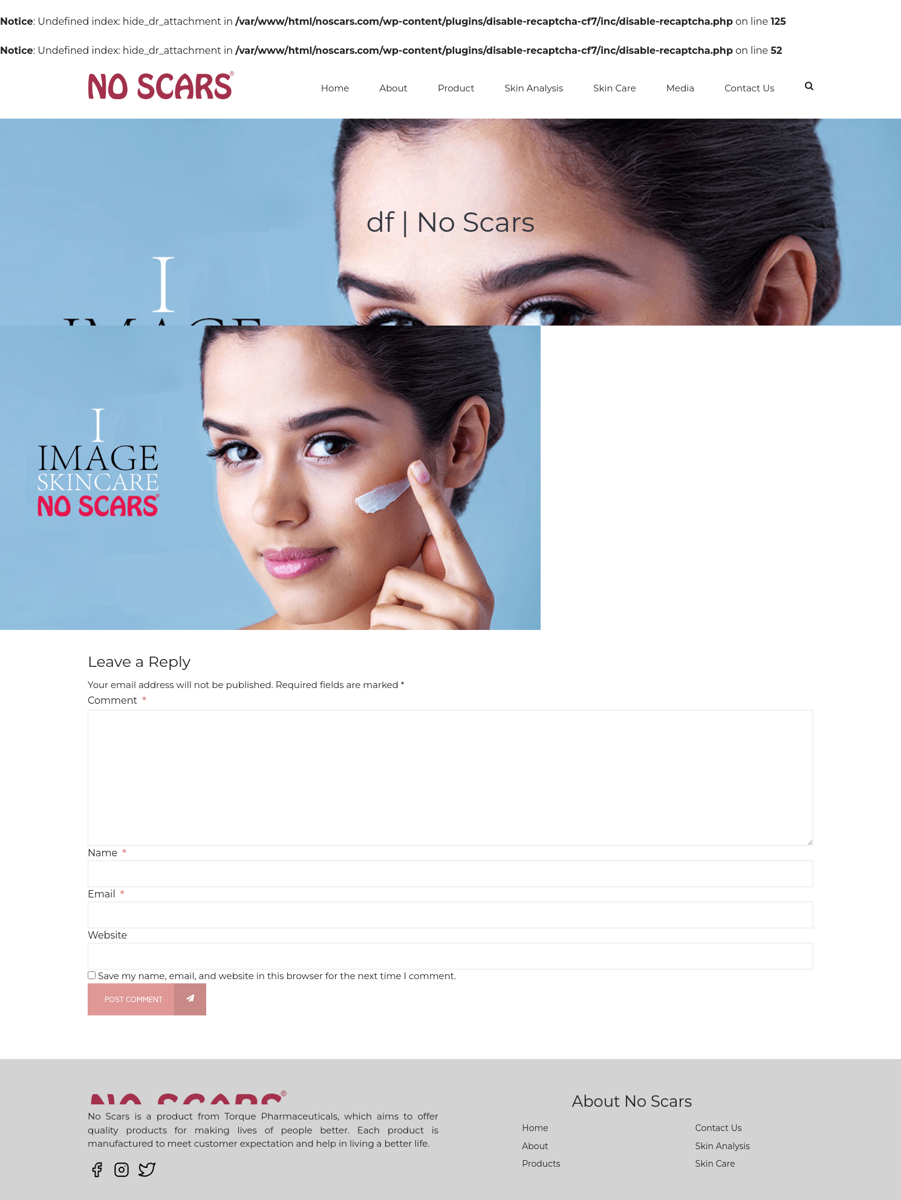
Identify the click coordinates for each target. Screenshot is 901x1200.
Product (456, 88)
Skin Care (614, 88)
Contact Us (749, 88)
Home (335, 88)
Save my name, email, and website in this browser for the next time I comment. (277, 976)
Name (107, 853)
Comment (117, 700)
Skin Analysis (534, 88)
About (393, 88)
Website (107, 935)
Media (680, 88)
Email (106, 894)
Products (541, 1163)
